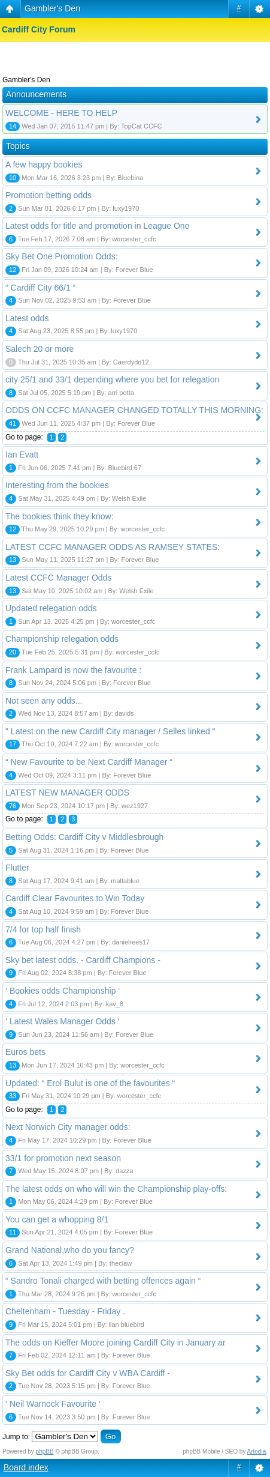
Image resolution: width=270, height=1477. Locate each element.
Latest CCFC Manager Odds (58, 577)
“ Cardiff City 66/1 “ (40, 287)
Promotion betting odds (48, 195)
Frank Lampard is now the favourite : (73, 670)
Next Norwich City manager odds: (68, 1127)
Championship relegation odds (62, 639)
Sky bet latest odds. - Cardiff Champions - (82, 960)
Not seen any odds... (43, 700)
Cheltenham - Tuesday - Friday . (65, 1311)
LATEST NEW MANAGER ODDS (67, 792)
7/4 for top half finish (43, 929)
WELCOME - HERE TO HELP (61, 113)
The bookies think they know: (59, 516)
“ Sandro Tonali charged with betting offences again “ (103, 1280)
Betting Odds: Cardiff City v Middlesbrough (84, 837)
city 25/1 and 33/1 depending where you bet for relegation (112, 379)
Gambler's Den (52, 8)
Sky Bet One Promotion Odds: (61, 256)
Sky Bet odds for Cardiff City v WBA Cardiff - (87, 1373)
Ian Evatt (21, 454)
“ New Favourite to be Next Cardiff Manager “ (88, 762)
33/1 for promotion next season (63, 1158)
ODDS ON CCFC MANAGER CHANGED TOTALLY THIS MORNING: (134, 410)
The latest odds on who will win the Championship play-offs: (116, 1189)
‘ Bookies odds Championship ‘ (62, 990)
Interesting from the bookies (57, 485)
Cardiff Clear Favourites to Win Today (74, 898)
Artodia (256, 1451)
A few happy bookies (43, 164)
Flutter (17, 867)
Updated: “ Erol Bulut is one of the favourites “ (90, 1083)
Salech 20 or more (39, 349)
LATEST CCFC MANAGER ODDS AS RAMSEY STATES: (112, 547)
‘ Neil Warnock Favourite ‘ (53, 1404)
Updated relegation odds (51, 608)
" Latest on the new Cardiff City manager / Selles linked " (110, 731)
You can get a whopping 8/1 (56, 1219)
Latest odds (26, 318)
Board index (26, 1467)
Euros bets (25, 1052)
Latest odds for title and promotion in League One (97, 226)
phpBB (45, 1451)
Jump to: (16, 1437)
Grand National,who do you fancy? (69, 1250)
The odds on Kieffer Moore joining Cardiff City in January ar (115, 1342)
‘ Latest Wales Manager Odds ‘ (62, 1021)
